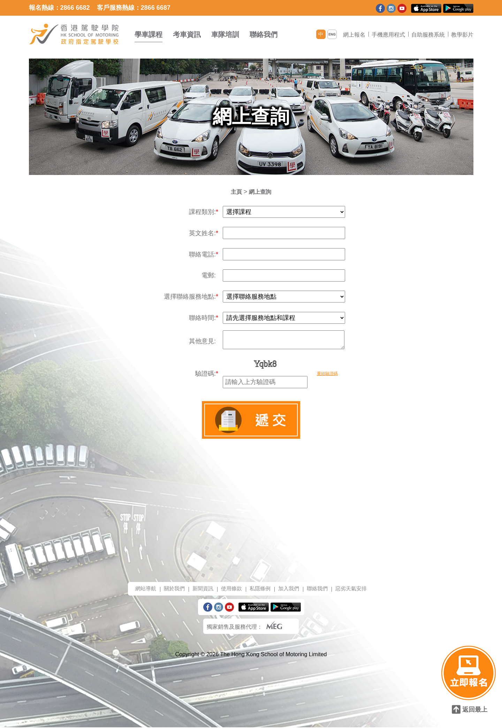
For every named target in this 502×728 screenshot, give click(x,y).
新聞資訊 (200, 589)
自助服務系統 (428, 35)
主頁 (235, 191)
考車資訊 (187, 34)
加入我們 (290, 589)
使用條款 (230, 589)
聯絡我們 (263, 34)
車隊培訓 (225, 34)
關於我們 (170, 589)
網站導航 (140, 589)
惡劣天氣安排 (356, 589)
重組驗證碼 (327, 373)
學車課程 (148, 34)
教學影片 (462, 35)
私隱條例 (260, 589)
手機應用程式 (388, 35)
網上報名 (354, 35)
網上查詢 (260, 191)
